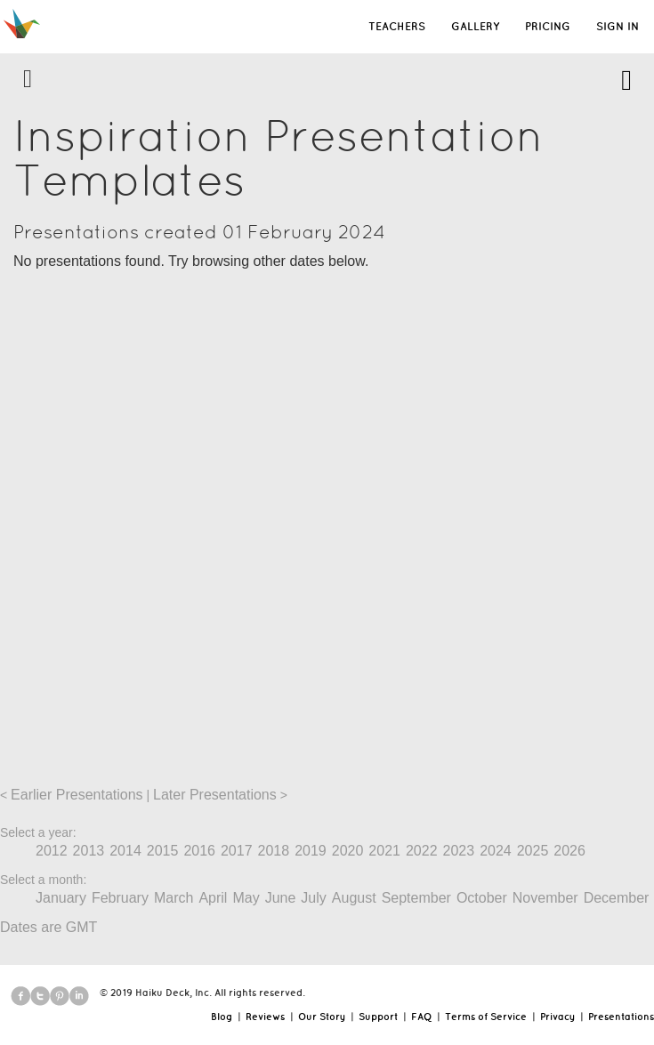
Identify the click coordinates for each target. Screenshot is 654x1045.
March (173, 897)
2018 (274, 850)
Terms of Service (486, 1016)
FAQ (421, 1016)
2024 (496, 850)
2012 (52, 850)
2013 (89, 850)
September (416, 897)
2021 (384, 850)
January (61, 897)
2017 (237, 850)
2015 (163, 850)
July (313, 897)
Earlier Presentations (77, 794)
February (120, 897)
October (481, 897)
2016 (199, 850)
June (280, 897)
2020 (348, 850)
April (212, 897)
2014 (125, 850)
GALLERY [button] (475, 26)
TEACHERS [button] (396, 26)
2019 (311, 850)
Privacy (557, 1016)
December (617, 897)
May (245, 897)
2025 (533, 850)
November (545, 897)
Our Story (321, 1016)
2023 (459, 850)
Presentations (621, 1016)
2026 (569, 850)
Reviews (265, 1016)
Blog (221, 1016)
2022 (422, 850)
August (354, 897)
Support (378, 1016)
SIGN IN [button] (617, 26)
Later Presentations (215, 794)
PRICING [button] (547, 26)
